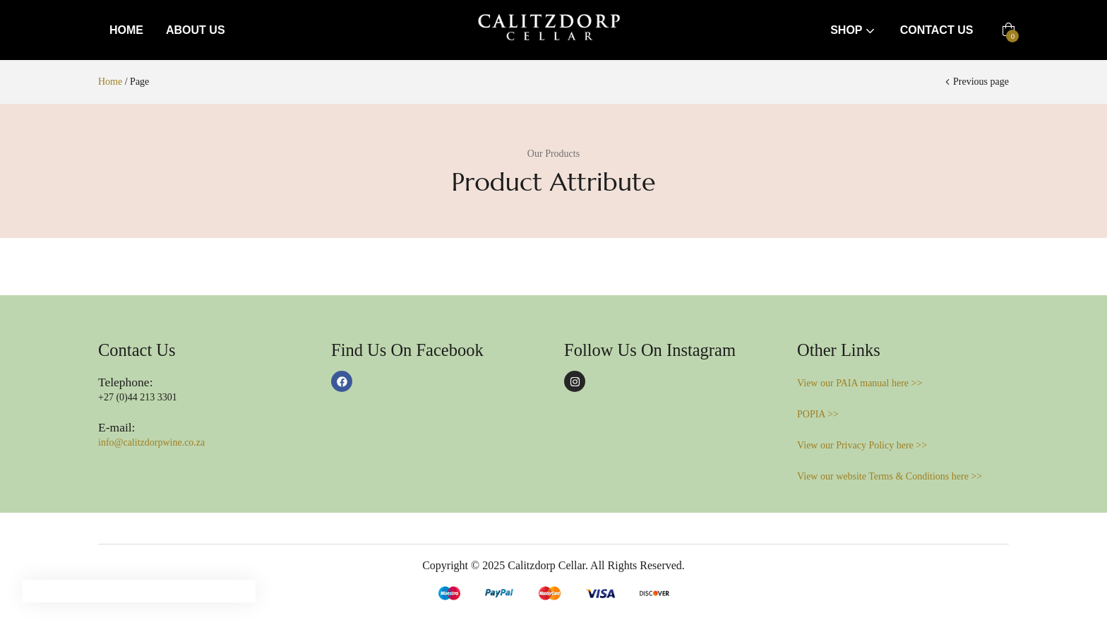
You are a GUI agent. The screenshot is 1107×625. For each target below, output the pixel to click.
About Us (195, 30)
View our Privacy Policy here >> (862, 445)
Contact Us (937, 30)
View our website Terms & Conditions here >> (889, 476)
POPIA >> (818, 414)
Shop (854, 30)
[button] (1008, 30)
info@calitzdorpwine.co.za (151, 442)
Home (126, 30)
